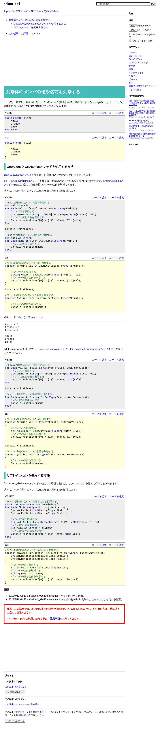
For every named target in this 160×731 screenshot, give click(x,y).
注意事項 (55, 618)
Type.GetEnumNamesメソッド (91, 349)
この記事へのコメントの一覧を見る (22, 704)
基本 (131, 83)
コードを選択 (116, 113)
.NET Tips (35, 11)
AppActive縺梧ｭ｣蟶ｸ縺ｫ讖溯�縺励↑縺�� (142, 135)
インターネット (136, 72)
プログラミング (19, 11)
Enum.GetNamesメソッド (25, 181)
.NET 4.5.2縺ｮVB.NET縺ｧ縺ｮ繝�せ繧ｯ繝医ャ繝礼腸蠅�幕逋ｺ (142, 113)
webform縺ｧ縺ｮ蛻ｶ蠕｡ (139, 120)
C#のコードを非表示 (142, 41)
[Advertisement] (63, 61)
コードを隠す (99, 113)
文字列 (132, 66)
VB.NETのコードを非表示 (142, 35)
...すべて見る (135, 89)
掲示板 (23, 715)
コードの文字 (144, 30)
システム (133, 76)
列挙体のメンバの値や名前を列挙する (29, 20)
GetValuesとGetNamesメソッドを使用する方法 (40, 23)
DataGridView (135, 59)
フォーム (133, 52)
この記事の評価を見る (15, 687)
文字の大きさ (144, 26)
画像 (131, 69)
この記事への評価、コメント (25, 33)
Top (6, 11)
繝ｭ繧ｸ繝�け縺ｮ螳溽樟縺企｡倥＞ (141, 127)
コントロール (135, 56)
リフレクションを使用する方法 (31, 27)
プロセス (133, 79)
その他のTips (51, 11)
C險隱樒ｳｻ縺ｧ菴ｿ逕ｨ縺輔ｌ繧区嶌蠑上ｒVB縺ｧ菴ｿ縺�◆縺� (142, 103)
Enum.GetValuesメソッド (18, 174)
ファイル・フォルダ (138, 62)
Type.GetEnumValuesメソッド (55, 349)
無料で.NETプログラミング (142, 86)
